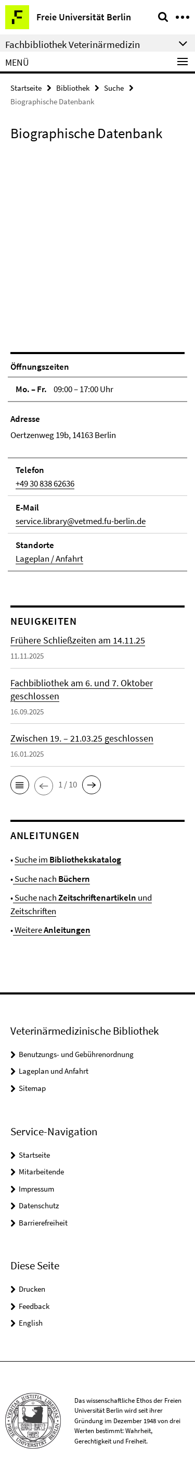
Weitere (51, 930)
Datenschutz (39, 1205)
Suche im (68, 859)
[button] (19, 784)
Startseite (26, 88)
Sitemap (32, 1088)
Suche (114, 88)
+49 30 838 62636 (45, 483)
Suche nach (51, 878)
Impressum (36, 1189)
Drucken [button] (32, 1289)
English (31, 1323)
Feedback (34, 1306)
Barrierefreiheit (43, 1223)
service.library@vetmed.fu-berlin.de (81, 521)
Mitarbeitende (41, 1171)
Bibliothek (72, 88)
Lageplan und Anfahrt (53, 1071)
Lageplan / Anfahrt (49, 558)
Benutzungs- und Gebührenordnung (76, 1054)
